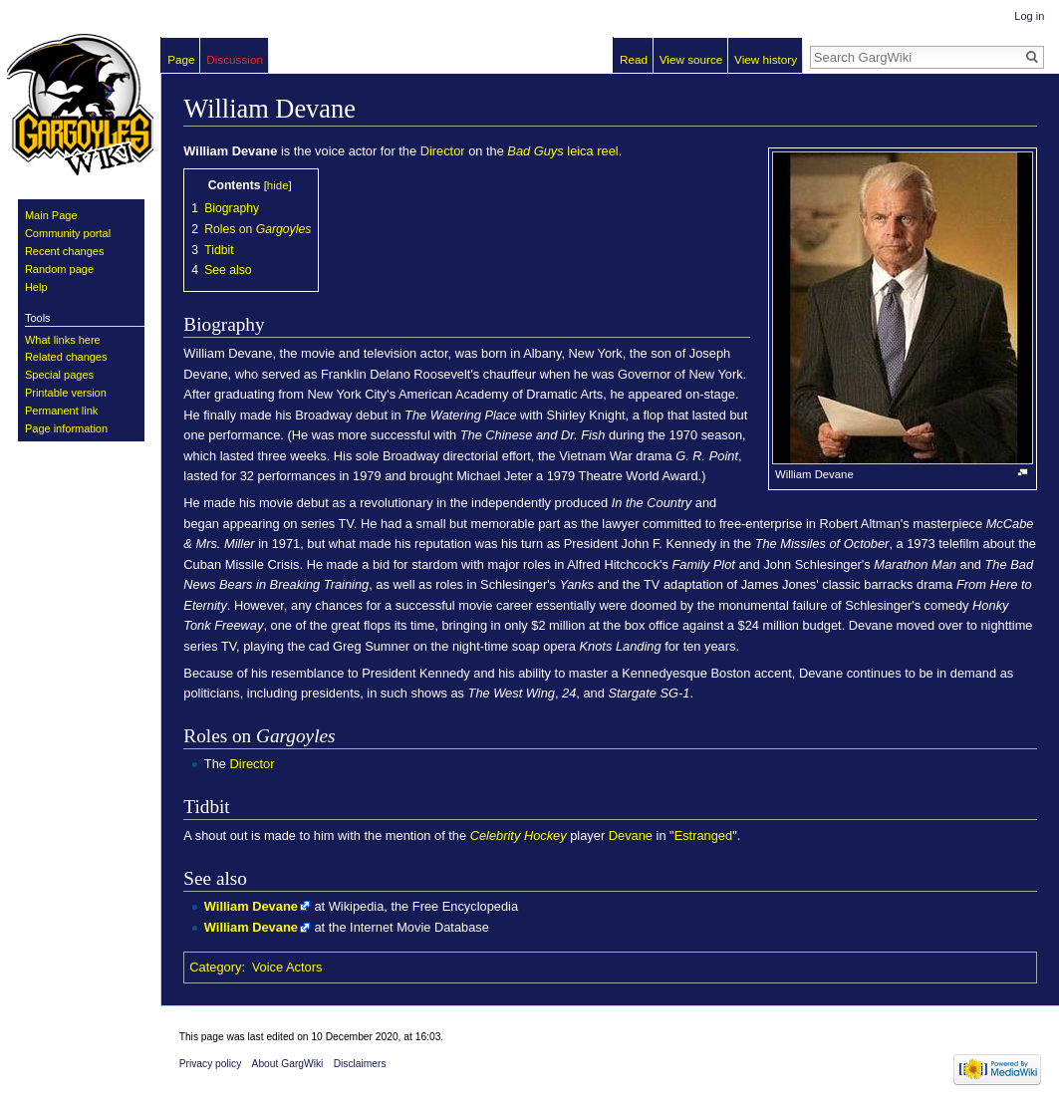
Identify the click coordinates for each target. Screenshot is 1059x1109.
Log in (1029, 16)
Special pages (59, 375)
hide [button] (278, 185)
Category (215, 967)
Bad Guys (535, 150)
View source (691, 59)
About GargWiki (288, 1063)
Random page (59, 269)
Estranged (703, 835)
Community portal (68, 233)
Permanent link (61, 410)
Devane (631, 835)
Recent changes (65, 251)
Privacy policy (210, 1063)
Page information (66, 428)
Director (442, 150)
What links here (63, 340)
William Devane (251, 906)
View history (765, 59)
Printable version (66, 393)
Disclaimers (360, 1063)
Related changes (66, 357)
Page (180, 59)
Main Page (51, 215)
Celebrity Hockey (518, 835)
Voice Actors (287, 967)
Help (36, 287)
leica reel (592, 150)
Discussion (234, 59)
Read (634, 59)
